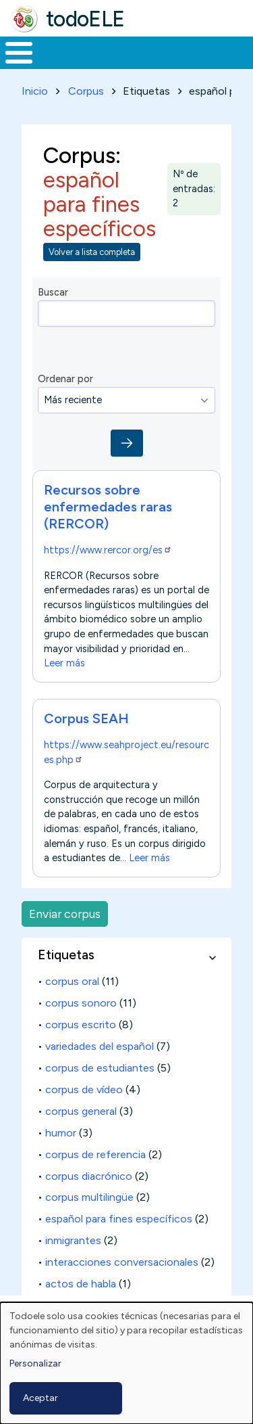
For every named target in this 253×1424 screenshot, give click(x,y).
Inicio (35, 91)
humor (60, 1132)
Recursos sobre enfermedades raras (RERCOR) (108, 507)
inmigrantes (73, 1240)
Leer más (64, 664)
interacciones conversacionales (121, 1262)
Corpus (86, 91)
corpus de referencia (95, 1154)
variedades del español (99, 1046)
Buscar (53, 292)
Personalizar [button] (35, 1363)
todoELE (85, 18)
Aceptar (40, 1398)
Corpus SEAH (86, 718)
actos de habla (80, 1283)
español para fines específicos (118, 1218)
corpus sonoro (81, 1002)
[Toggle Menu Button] (19, 53)
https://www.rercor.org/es (108, 550)
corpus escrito (80, 1024)
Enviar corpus (65, 913)
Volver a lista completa (92, 252)
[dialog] (126, 1363)
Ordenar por (65, 379)
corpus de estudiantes (99, 1067)
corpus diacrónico (88, 1176)
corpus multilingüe (89, 1197)
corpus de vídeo (84, 1089)
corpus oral (72, 981)
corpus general (81, 1111)
